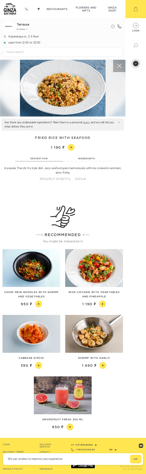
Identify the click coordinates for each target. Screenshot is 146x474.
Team (6, 445)
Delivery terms (13, 452)
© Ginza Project (130, 466)
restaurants (57, 9)
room (86, 122)
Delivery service (46, 446)
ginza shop (112, 9)
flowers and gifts (86, 9)
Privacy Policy (13, 469)
